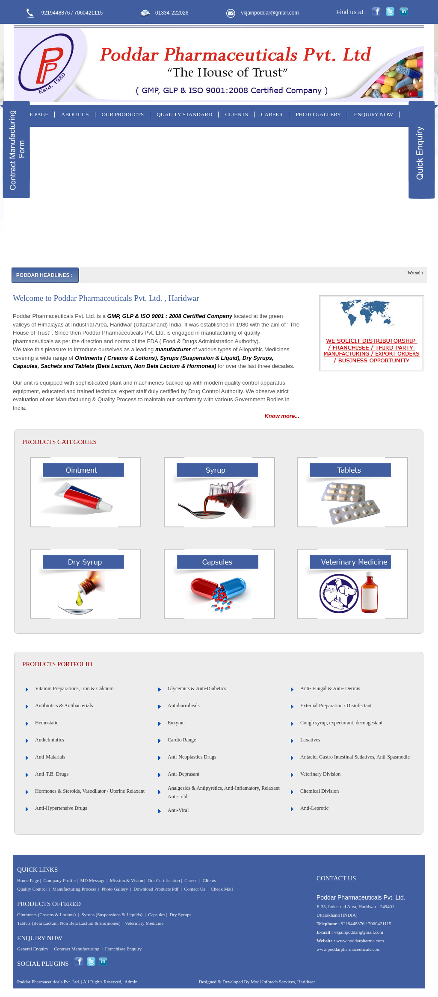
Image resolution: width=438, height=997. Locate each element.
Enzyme (176, 723)
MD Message (92, 880)
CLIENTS (236, 114)
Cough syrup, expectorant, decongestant (341, 723)
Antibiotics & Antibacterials (64, 706)
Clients (209, 880)
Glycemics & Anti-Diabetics (197, 688)
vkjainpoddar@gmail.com (270, 13)
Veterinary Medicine (144, 923)
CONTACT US (34, 134)
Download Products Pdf (155, 888)
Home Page (28, 880)
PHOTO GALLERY (318, 114)
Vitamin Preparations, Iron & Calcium (74, 688)
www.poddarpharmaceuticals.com (349, 949)
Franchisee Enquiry (123, 948)
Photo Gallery (115, 888)
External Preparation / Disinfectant (336, 706)
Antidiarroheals (184, 706)
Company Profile (59, 880)
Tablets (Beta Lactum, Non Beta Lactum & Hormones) (69, 923)
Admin (131, 981)
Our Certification (164, 880)
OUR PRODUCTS (123, 114)
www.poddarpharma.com (360, 940)
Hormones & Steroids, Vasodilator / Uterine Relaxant (90, 791)
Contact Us (194, 888)
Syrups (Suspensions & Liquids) (112, 914)
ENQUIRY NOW (373, 114)
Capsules (156, 914)
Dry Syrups (180, 914)
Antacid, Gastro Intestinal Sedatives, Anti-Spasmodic (355, 757)
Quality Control (32, 888)
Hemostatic (47, 723)
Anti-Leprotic (314, 808)
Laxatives (310, 740)
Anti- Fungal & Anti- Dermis (330, 688)
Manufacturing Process (74, 888)
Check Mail (222, 888)
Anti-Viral (178, 810)
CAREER (272, 114)
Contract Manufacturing (76, 948)
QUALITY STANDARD (184, 114)
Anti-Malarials (50, 757)
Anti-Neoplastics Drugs (192, 757)
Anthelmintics (49, 740)
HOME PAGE (32, 114)
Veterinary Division (320, 774)
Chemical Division (319, 791)
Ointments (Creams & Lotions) (46, 914)
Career (190, 880)
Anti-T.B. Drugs (51, 774)
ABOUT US (75, 114)
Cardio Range (182, 740)
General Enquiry (32, 948)
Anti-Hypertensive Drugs (61, 808)
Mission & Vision (126, 880)
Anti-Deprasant (183, 774)
